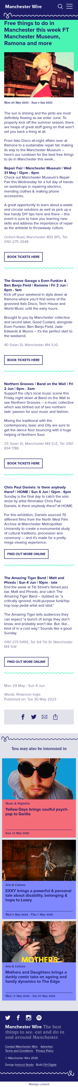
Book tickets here (23, 257)
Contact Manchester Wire (21, 1046)
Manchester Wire (23, 7)
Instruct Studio (24, 1065)
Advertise (47, 1046)
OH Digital (49, 1065)
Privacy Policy (44, 1051)
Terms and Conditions (19, 1051)
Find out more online (26, 554)
